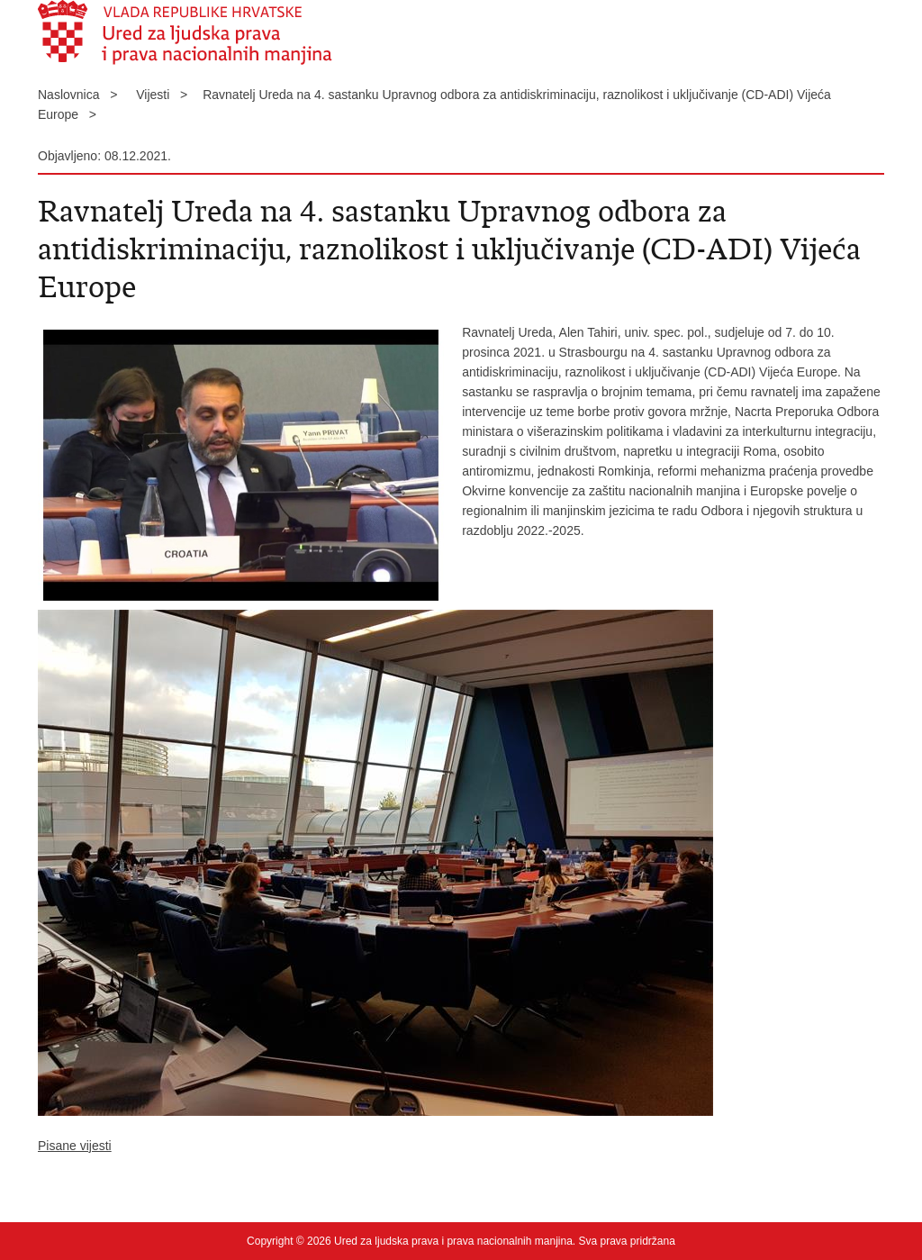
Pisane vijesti (75, 1145)
